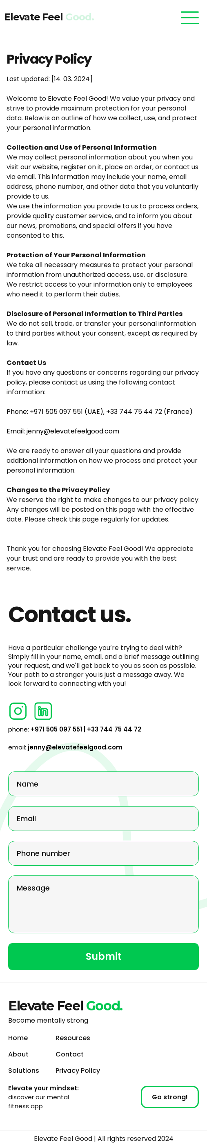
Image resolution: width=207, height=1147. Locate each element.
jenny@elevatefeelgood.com (73, 431)
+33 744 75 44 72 (134, 411)
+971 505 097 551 (56, 411)
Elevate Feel (62, 17)
